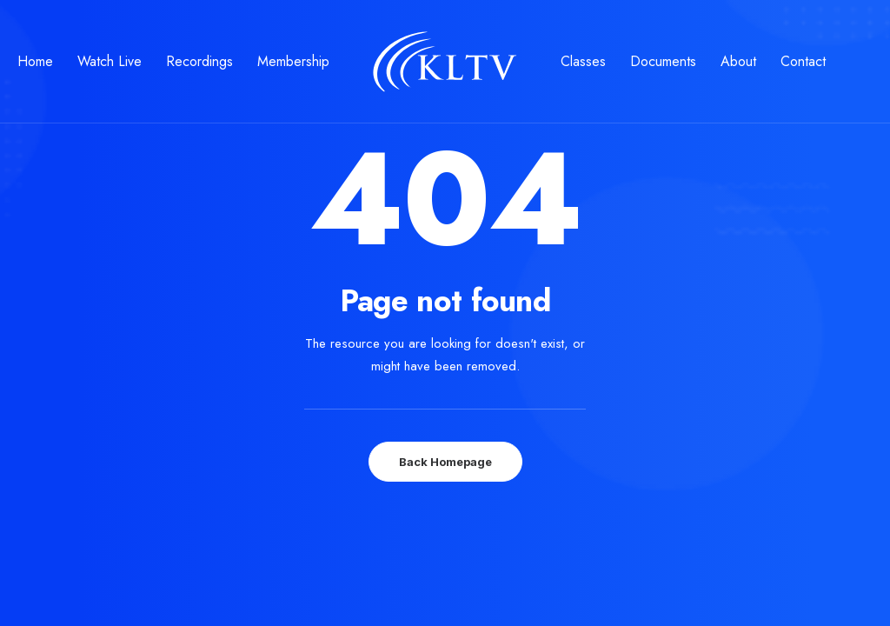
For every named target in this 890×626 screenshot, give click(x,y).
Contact (803, 61)
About (738, 61)
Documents (663, 61)
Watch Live (109, 61)
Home (35, 61)
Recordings (199, 61)
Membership (293, 61)
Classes (583, 61)
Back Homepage (445, 462)
